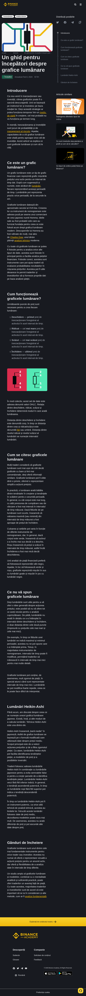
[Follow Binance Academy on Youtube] (26, 968)
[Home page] (11, 4)
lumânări (36, 186)
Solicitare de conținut (42, 955)
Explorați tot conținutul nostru (43, 922)
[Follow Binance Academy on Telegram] (22, 968)
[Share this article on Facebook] (65, 22)
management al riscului (18, 131)
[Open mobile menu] (80, 4)
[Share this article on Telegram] (72, 22)
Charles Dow (16, 237)
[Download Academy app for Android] (65, 973)
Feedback (38, 960)
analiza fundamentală (35, 896)
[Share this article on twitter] (57, 22)
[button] (80, 4)
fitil (18, 430)
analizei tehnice (22, 240)
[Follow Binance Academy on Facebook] (14, 968)
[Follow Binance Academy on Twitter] (18, 968)
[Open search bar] (75, 4)
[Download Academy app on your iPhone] (50, 973)
